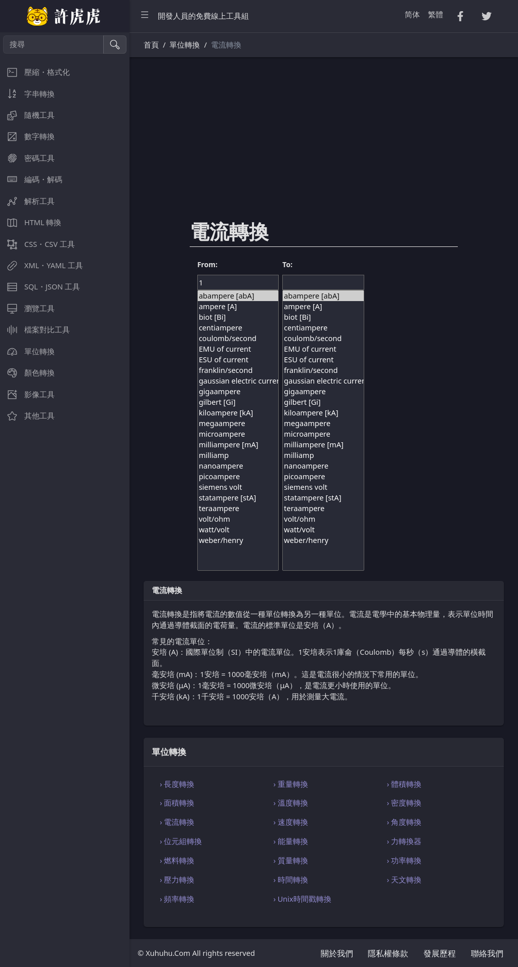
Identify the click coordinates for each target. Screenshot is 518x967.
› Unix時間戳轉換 (302, 899)
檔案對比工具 (35, 329)
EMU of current (238, 349)
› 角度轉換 (404, 822)
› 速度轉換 (290, 822)
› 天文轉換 (404, 879)
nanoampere (238, 465)
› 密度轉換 (404, 802)
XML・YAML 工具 (41, 265)
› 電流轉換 (177, 822)
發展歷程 (439, 953)
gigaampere (238, 391)
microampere (238, 434)
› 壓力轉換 (177, 879)
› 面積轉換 (177, 802)
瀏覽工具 (27, 308)
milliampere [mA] (238, 444)
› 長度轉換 (177, 784)
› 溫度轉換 (290, 802)
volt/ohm (238, 519)
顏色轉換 (27, 372)
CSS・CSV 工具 (37, 244)
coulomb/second (238, 338)
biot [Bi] (238, 317)
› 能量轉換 (290, 841)
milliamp (238, 455)
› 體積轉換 (404, 784)
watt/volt (238, 529)
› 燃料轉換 (177, 860)
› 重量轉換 (290, 784)
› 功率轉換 (404, 860)
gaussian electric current (238, 380)
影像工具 (27, 394)
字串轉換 (27, 94)
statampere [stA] (238, 497)
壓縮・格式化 (35, 72)
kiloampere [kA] (238, 412)
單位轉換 (27, 351)
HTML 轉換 (30, 222)
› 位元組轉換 (181, 841)
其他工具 (27, 415)
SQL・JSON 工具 (40, 286)
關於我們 (337, 953)
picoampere (238, 476)
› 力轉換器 (404, 841)
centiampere (238, 327)
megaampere (238, 423)
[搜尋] (53, 44)
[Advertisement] (324, 145)
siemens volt (238, 487)
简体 (412, 14)
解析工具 (27, 201)
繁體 (435, 14)
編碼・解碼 (31, 179)
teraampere (238, 508)
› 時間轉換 (290, 879)
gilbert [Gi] (238, 402)
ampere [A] (238, 306)
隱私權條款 (388, 953)
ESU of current (238, 359)
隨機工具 (27, 115)
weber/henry (238, 540)
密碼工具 (27, 158)
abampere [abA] (238, 295)
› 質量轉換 (290, 860)
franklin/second (238, 370)
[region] (65, 499)
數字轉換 (27, 136)
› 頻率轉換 (177, 899)
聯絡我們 (487, 953)
